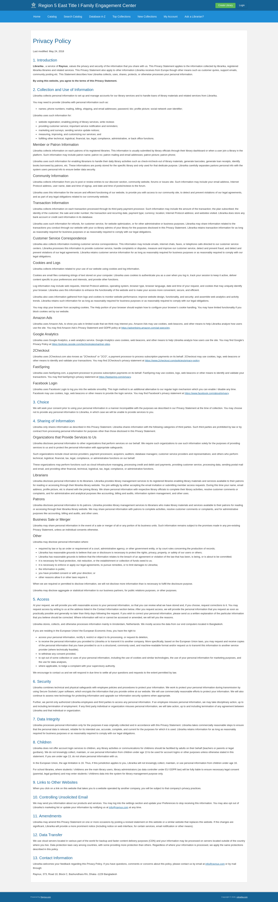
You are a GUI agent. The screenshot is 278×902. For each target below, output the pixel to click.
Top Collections (122, 16)
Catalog (52, 16)
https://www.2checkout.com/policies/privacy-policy (172, 360)
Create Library (225, 5)
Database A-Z (97, 16)
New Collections (147, 16)
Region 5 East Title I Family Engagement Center (87, 5)
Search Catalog (73, 16)
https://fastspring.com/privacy (115, 376)
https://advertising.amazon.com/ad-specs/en (145, 327)
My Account (170, 16)
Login (242, 5)
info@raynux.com (118, 807)
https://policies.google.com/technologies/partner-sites (81, 344)
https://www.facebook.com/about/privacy (207, 393)
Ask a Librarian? (194, 16)
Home (36, 16)
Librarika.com (242, 897)
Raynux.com (46, 897)
